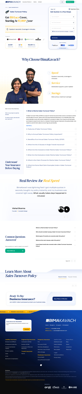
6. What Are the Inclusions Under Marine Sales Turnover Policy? (51, 150)
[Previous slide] (73, 286)
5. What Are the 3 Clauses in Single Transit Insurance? (51, 145)
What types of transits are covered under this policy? (50, 236)
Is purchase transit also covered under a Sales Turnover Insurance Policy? (54, 245)
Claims (35, 1)
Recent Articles (62, 276)
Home (6, 7)
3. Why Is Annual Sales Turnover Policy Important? (51, 134)
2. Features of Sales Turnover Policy (51, 129)
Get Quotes (62, 37)
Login (62, 1)
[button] (71, 2)
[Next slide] (76, 286)
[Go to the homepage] (13, 1)
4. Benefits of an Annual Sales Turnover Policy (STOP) (51, 139)
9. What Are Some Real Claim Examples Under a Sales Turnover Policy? (51, 166)
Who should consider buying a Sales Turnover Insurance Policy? (53, 232)
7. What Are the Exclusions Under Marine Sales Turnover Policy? (51, 155)
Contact (40, 1)
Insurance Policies (27, 2)
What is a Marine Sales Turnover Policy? (47, 227)
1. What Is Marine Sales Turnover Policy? (51, 111)
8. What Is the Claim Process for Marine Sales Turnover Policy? (51, 160)
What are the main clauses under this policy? (48, 240)
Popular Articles (72, 276)
